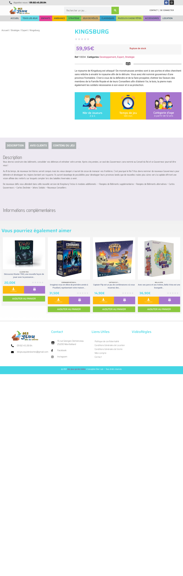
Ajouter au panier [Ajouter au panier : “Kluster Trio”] (24, 298)
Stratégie (15, 30)
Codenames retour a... (69, 282)
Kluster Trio (24, 272)
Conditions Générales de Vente (108, 349)
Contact (98, 357)
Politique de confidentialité (107, 341)
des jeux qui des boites (76, 369)
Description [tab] (15, 145)
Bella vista (159, 282)
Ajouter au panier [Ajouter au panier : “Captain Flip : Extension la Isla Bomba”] (114, 309)
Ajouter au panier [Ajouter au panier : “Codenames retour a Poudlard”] (69, 309)
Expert (24, 30)
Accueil (5, 30)
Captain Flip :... (114, 282)
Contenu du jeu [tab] (64, 145)
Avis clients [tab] (38, 145)
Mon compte (100, 353)
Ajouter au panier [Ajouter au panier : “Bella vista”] (159, 309)
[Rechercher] (115, 10)
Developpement (107, 57)
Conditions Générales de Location (110, 345)
